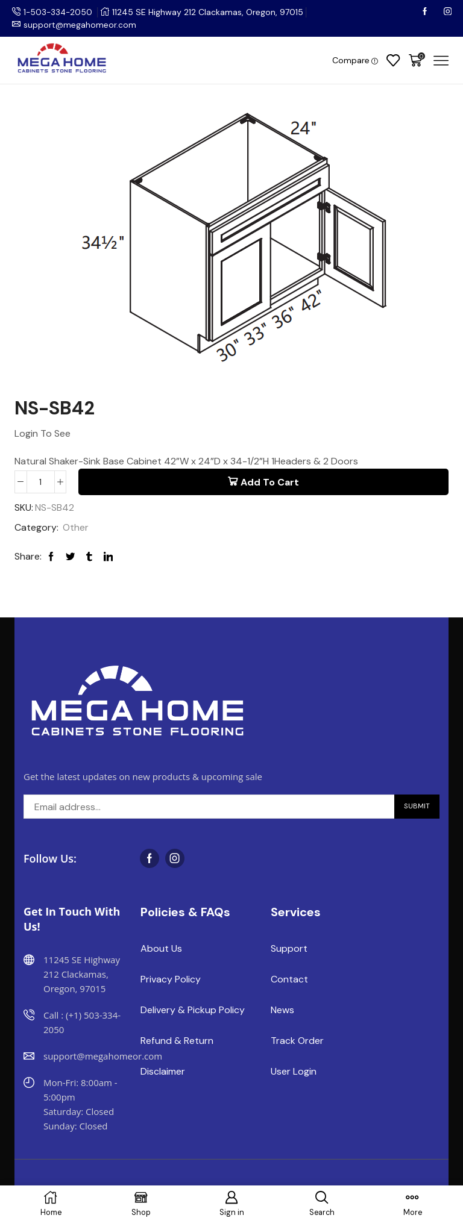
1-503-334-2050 (59, 12)
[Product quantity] (40, 481)
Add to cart (270, 482)
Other (76, 528)
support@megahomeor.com (80, 24)
